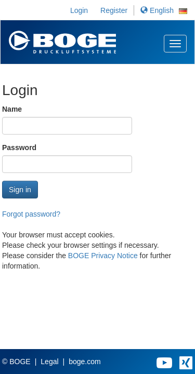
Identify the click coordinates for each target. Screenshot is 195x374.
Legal (49, 361)
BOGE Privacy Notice (103, 255)
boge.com (84, 361)
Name (12, 109)
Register (113, 10)
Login (79, 10)
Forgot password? (31, 214)
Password (19, 147)
